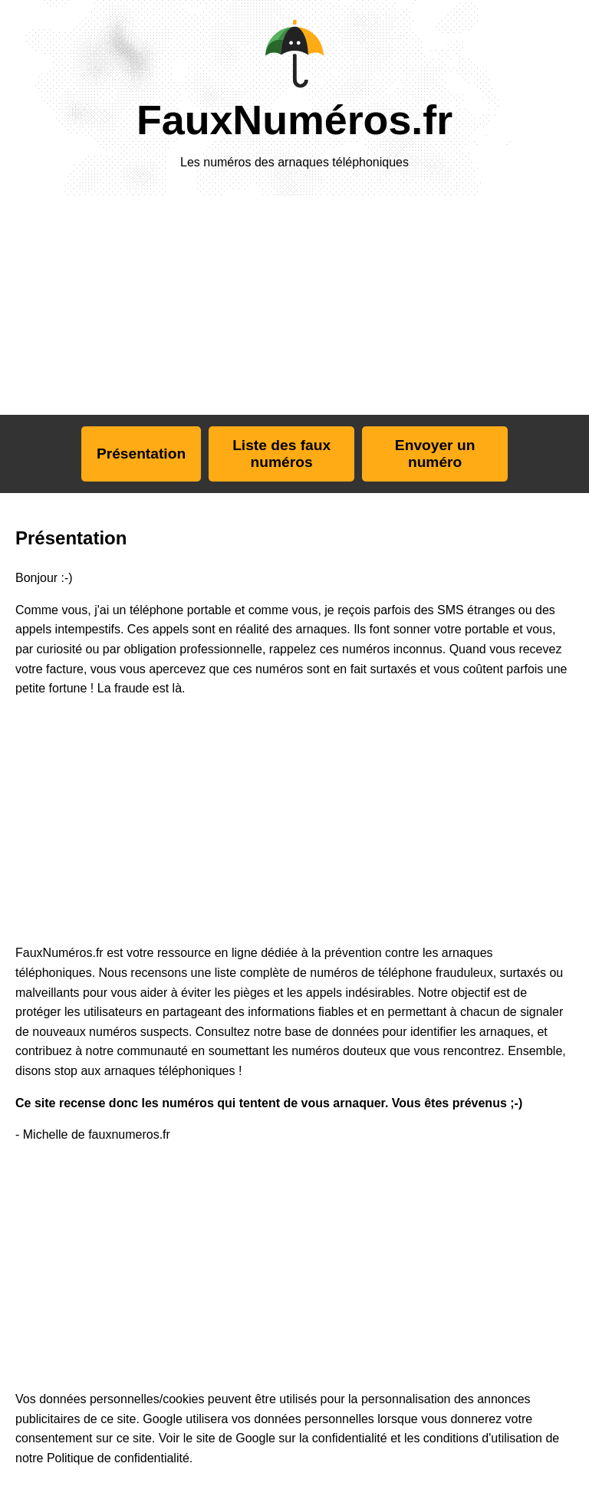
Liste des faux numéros (281, 453)
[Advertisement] (129, 304)
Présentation (141, 454)
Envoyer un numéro (435, 453)
